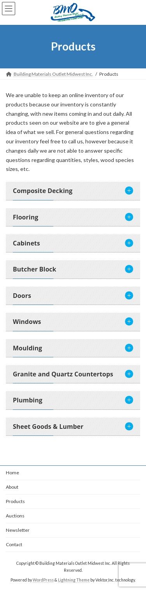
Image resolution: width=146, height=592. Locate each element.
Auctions (15, 516)
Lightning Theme (74, 580)
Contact (14, 544)
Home (12, 472)
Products (15, 501)
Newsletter (18, 530)
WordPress (43, 580)
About (12, 487)
